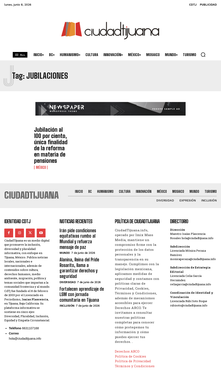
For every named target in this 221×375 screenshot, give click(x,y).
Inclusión (67, 272)
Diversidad (68, 251)
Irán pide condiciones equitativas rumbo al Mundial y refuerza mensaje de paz (82, 220)
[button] (203, 54)
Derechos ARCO (127, 337)
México (41, 153)
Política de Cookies (130, 342)
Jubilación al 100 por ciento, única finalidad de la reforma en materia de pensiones (51, 138)
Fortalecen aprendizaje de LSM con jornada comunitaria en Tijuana (83, 262)
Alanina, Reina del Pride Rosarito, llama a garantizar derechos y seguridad (81, 241)
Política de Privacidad (133, 346)
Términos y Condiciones (135, 351)
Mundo (65, 230)
